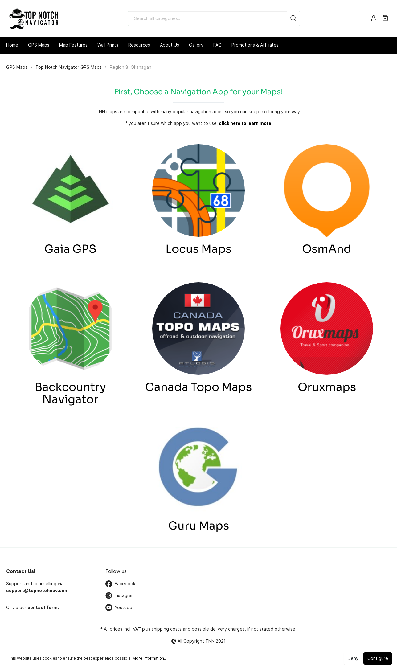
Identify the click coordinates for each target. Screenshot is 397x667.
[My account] (373, 18)
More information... (150, 658)
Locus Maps (198, 249)
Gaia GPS (70, 249)
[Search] (293, 18)
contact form (42, 607)
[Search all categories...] (207, 18)
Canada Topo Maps (198, 387)
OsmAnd (326, 249)
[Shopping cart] (385, 18)
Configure (377, 658)
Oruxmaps (327, 387)
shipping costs (167, 629)
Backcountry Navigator (70, 393)
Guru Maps (198, 526)
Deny (353, 658)
